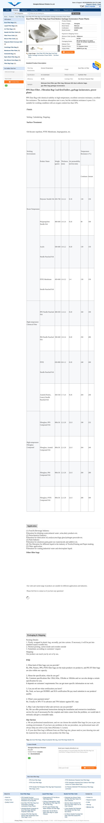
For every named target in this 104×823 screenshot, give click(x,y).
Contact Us (57, 10)
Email (99, 4)
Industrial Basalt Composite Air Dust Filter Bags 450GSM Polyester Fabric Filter (29, 810)
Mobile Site (90, 807)
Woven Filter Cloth (9, 38)
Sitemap (88, 804)
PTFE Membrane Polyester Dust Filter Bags (77, 780)
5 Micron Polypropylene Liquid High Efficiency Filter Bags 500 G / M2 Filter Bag (51, 803)
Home (7, 10)
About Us (24, 10)
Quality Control (45, 10)
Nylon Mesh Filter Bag (10, 57)
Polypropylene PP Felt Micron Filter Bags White (51, 798)
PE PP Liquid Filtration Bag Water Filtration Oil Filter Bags (51, 807)
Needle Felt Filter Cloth (11, 32)
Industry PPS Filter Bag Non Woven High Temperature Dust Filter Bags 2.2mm (29, 815)
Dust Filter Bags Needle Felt (66, 740)
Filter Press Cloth (9, 35)
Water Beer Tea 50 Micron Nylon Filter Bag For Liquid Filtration (50, 812)
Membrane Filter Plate (10, 50)
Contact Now (14, 82)
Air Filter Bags (8, 29)
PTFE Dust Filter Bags (35, 782)
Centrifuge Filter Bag (10, 47)
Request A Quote (91, 4)
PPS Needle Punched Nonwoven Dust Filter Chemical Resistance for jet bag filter (30, 799)
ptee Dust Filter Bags (35, 740)
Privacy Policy (18, 820)
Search (77, 13)
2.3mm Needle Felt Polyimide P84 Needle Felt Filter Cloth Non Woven (73, 810)
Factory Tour (34, 10)
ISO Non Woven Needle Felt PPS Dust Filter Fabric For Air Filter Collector (73, 804)
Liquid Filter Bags (9, 26)
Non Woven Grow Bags (11, 60)
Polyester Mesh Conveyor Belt (13, 42)
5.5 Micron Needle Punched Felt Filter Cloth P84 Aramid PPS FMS (73, 815)
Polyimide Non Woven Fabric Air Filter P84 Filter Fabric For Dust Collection (73, 799)
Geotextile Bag (8, 53)
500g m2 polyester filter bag (49, 740)
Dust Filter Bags (19, 16)
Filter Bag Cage (8, 63)
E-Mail (88, 802)
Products (15, 10)
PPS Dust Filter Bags (35, 780)
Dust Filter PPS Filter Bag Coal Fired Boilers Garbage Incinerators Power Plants (29, 804)
